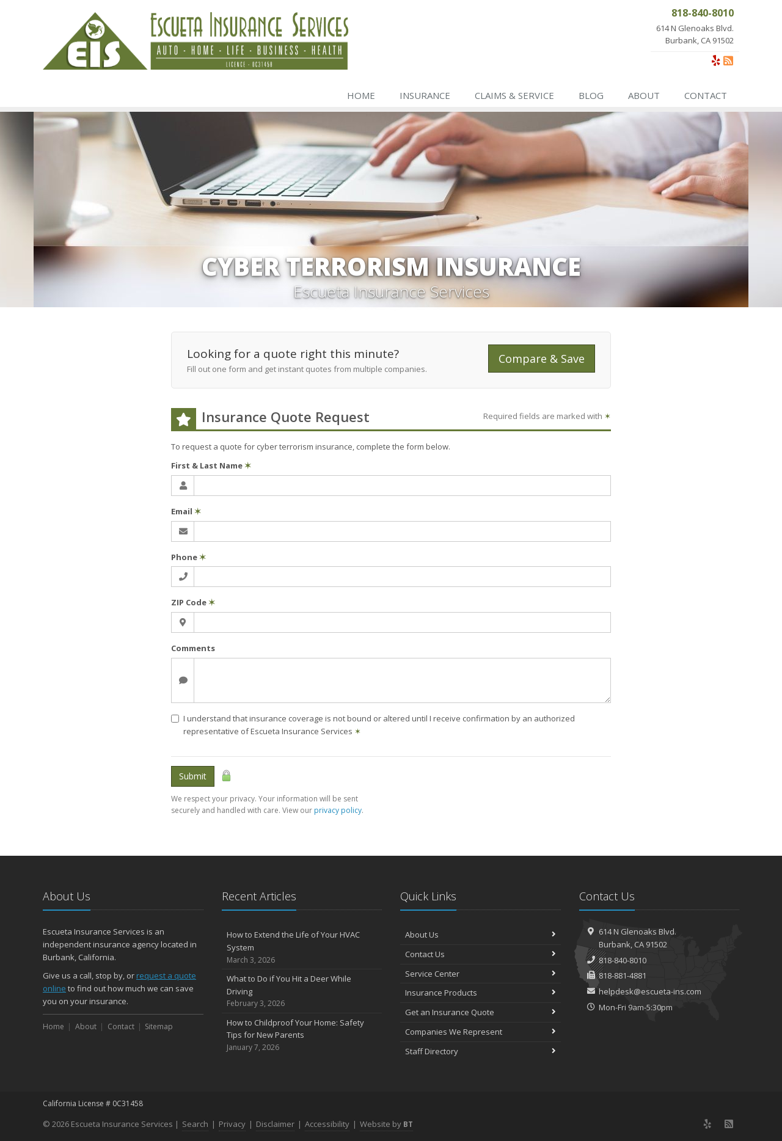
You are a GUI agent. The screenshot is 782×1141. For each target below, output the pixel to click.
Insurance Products (480, 992)
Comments (193, 648)
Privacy (232, 1123)
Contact (705, 95)
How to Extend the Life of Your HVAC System (302, 947)
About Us (480, 934)
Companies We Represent (480, 1031)
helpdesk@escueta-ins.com (650, 991)
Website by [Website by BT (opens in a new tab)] (386, 1123)
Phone (188, 557)
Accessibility (327, 1123)
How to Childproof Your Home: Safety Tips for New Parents (302, 1035)
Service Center (480, 973)
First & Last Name (211, 465)
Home (361, 95)
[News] (728, 60)
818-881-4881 (622, 975)
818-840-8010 (622, 960)
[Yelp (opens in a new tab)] (716, 60)
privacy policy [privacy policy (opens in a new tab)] (338, 810)
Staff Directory (480, 1051)
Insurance (425, 95)
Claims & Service (514, 95)
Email (186, 511)
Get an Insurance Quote (480, 1012)
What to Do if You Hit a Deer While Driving (302, 991)
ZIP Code (193, 602)
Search (195, 1123)
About (644, 95)
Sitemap (159, 1026)
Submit (192, 776)
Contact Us (480, 954)
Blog (591, 95)
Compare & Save (542, 358)
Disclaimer (275, 1123)
